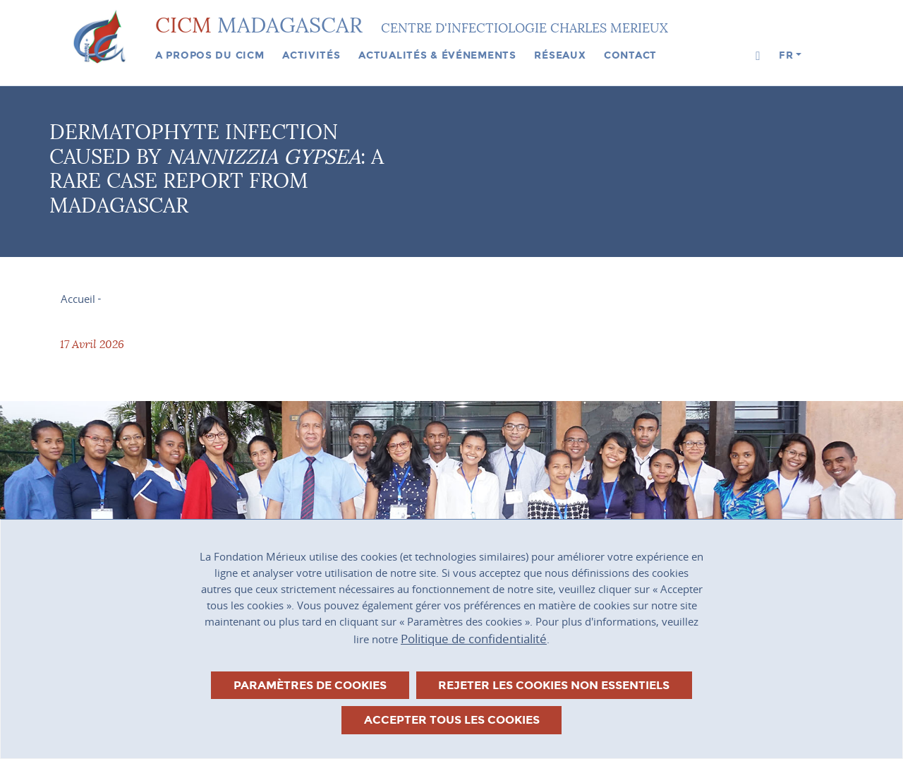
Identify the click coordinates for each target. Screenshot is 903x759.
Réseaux (560, 55)
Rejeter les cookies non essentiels (553, 685)
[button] (758, 56)
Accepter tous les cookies (452, 720)
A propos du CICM (210, 55)
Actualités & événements (437, 55)
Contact (630, 55)
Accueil (78, 299)
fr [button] (786, 55)
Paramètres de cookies (310, 685)
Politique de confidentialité (474, 638)
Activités (311, 55)
